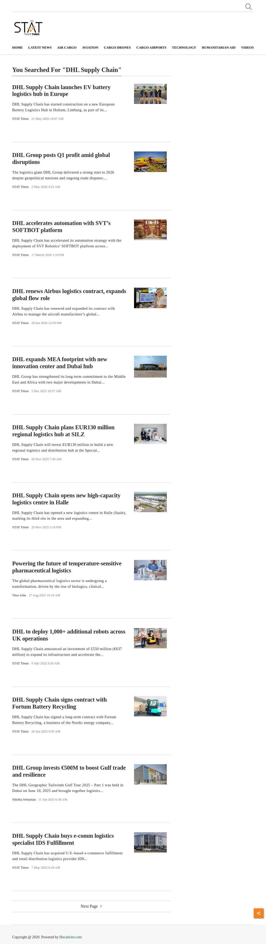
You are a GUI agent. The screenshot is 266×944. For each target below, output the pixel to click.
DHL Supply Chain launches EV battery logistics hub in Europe (61, 90)
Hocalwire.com (70, 937)
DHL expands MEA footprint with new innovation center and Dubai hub (59, 362)
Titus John (19, 595)
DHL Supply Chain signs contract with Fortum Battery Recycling (59, 703)
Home (17, 47)
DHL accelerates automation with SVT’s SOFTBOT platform (61, 226)
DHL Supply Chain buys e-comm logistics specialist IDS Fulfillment (63, 839)
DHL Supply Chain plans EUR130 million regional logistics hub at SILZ (63, 431)
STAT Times (20, 119)
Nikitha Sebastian (24, 799)
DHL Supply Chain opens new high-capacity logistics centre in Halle (66, 499)
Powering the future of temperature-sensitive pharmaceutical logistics (67, 567)
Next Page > (91, 906)
